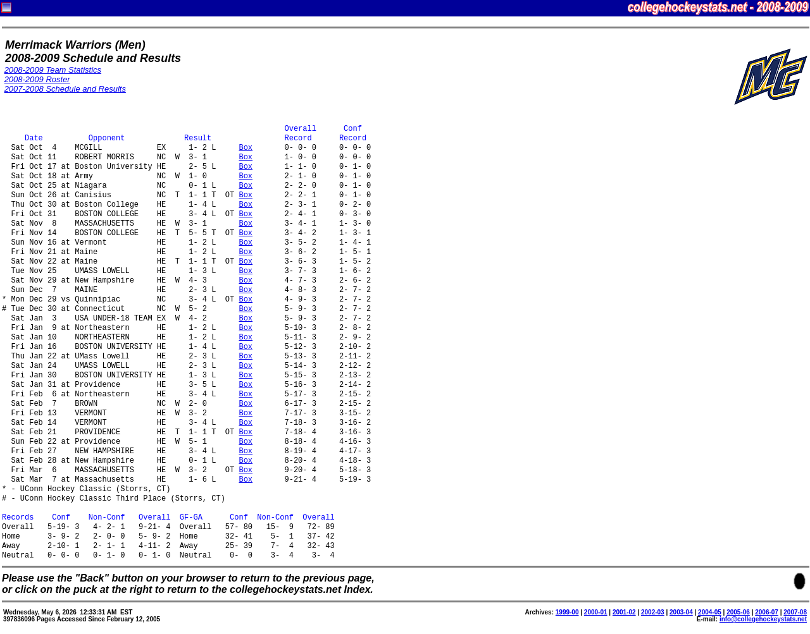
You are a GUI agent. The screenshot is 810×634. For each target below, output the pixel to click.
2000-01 (596, 612)
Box (245, 148)
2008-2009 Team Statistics (52, 70)
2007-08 (795, 612)
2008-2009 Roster (37, 79)
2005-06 (738, 612)
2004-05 (709, 612)
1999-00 (567, 612)
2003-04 (681, 612)
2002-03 (652, 612)
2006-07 (766, 612)
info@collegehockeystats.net (763, 619)
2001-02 (624, 612)
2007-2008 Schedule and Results (65, 89)
